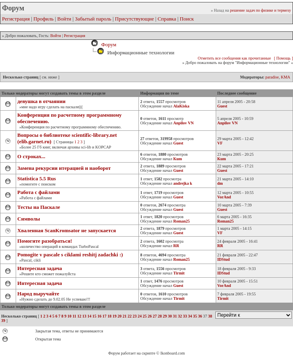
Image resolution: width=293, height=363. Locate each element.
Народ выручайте (38, 294)
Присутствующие (134, 19)
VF (220, 143)
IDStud (223, 259)
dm (220, 183)
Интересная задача (39, 268)
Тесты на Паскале (38, 207)
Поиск (187, 19)
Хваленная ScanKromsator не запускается (66, 230)
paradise (272, 77)
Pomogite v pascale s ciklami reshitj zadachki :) (70, 255)
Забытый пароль (93, 19)
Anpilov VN (227, 123)
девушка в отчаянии (41, 101)
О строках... (31, 156)
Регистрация (16, 19)
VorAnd (224, 197)
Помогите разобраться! (44, 241)
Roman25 (225, 221)
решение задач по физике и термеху (260, 10)
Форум (107, 44)
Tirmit (223, 298)
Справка (167, 19)
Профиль (43, 19)
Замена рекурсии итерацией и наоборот (64, 168)
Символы (28, 219)
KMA (285, 77)
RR (220, 245)
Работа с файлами (38, 192)
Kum (221, 159)
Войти (64, 19)
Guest (222, 106)
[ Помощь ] (283, 58)
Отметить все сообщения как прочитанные (234, 58)
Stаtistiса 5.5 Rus (36, 178)
